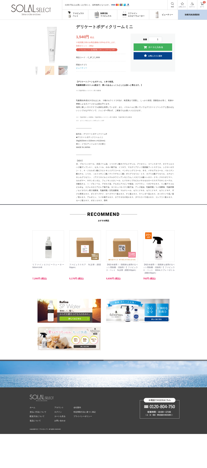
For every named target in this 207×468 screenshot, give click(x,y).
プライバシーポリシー (83, 450)
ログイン (192, 5)
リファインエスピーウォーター (133, 14)
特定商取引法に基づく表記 (85, 446)
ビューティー (163, 14)
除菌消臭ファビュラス (102, 14)
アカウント (59, 441)
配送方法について (37, 450)
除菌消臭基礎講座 (192, 15)
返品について (35, 454)
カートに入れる (153, 47)
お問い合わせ (59, 454)
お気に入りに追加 (153, 55)
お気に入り (182, 5)
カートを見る (59, 450)
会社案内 (77, 441)
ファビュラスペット (75, 14)
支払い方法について (38, 446)
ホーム (32, 441)
